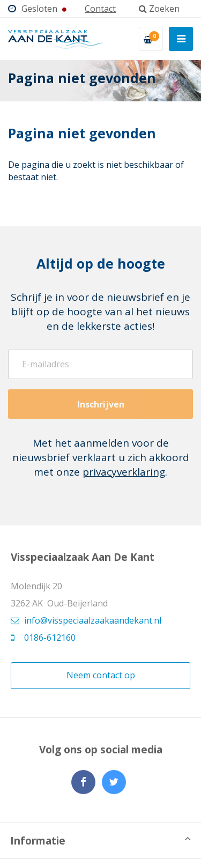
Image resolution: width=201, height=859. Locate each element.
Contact (100, 8)
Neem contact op (100, 675)
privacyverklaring (124, 472)
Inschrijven (100, 404)
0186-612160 (43, 637)
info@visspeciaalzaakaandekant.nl (86, 620)
